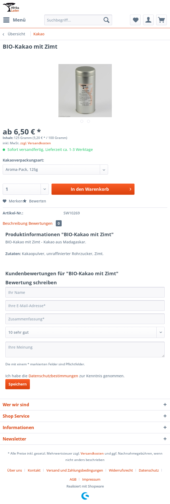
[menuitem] (14, 20)
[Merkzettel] (135, 20)
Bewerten (34, 201)
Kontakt (34, 470)
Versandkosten (92, 453)
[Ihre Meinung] (85, 349)
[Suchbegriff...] (78, 20)
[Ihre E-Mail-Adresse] (85, 305)
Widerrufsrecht (121, 470)
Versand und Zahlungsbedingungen (74, 470)
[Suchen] (106, 20)
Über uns (14, 470)
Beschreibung (15, 223)
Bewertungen (45, 223)
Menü (14, 19)
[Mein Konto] (148, 20)
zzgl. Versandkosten (35, 143)
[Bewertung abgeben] (85, 332)
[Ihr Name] (85, 292)
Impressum (91, 479)
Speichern (18, 384)
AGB (73, 479)
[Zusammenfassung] (85, 319)
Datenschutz (149, 470)
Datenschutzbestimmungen (53, 375)
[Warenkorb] (161, 20)
